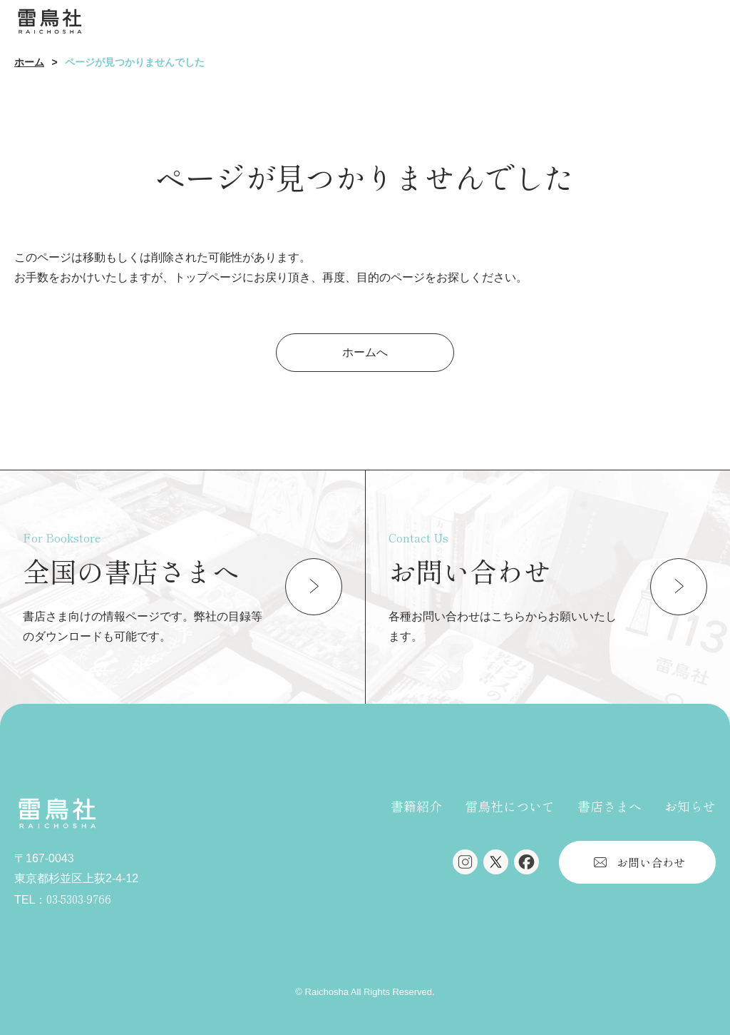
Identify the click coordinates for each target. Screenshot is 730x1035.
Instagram (465, 861)
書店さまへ (609, 806)
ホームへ (365, 352)
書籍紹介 (416, 806)
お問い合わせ (651, 862)
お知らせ (690, 806)
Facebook (526, 861)
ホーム (29, 62)
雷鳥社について (510, 806)
